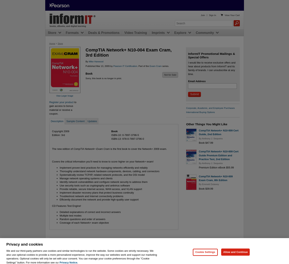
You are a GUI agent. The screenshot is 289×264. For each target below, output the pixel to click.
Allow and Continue (235, 257)
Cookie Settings (205, 257)
